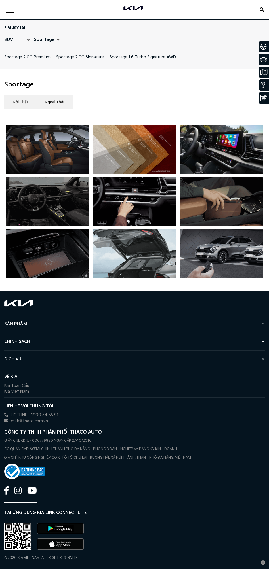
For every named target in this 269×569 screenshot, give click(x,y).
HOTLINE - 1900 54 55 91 (31, 415)
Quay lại (14, 27)
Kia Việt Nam (16, 391)
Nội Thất (20, 102)
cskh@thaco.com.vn (26, 421)
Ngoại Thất (54, 102)
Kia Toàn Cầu (16, 385)
